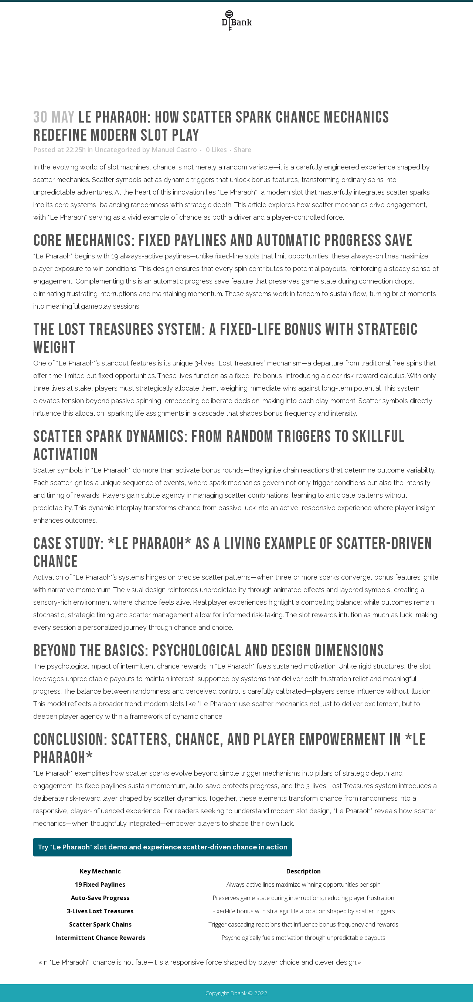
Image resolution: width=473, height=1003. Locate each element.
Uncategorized (117, 149)
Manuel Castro (174, 149)
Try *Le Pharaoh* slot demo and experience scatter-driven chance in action (162, 847)
